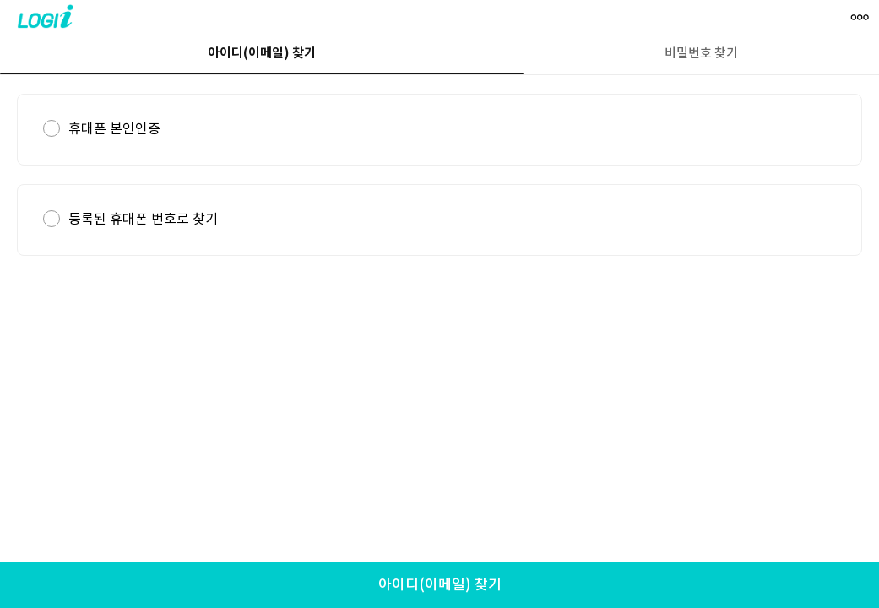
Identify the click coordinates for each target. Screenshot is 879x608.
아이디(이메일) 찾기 (440, 585)
